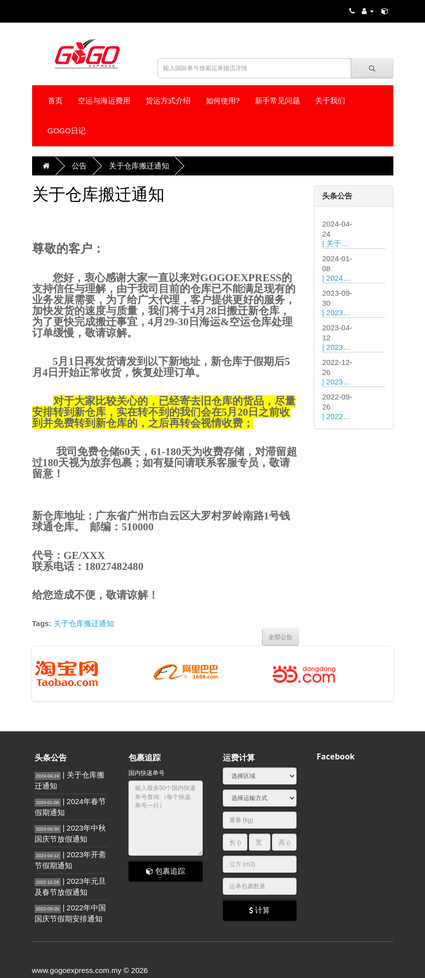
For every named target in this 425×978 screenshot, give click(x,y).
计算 (259, 910)
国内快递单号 (146, 772)
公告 (79, 165)
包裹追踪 (165, 871)
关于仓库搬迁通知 (139, 165)
